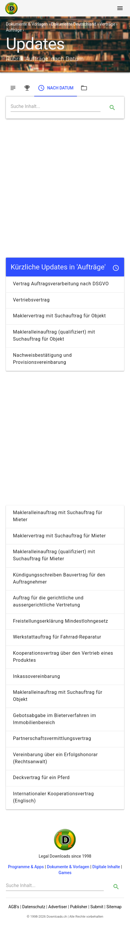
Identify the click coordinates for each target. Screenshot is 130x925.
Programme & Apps (26, 866)
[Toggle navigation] (120, 8)
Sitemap (113, 906)
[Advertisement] (65, 188)
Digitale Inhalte (106, 866)
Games (65, 872)
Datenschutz (33, 906)
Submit (96, 906)
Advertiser (57, 906)
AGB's (14, 906)
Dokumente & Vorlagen (68, 866)
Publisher (78, 906)
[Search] (56, 106)
